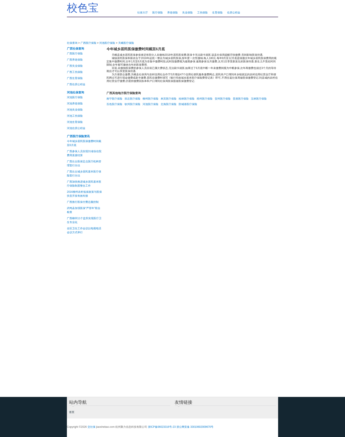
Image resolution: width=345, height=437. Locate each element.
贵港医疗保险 (241, 98)
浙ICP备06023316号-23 (162, 426)
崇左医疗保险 (132, 98)
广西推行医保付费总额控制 (83, 202)
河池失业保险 (75, 109)
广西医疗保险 (88, 42)
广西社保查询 (75, 48)
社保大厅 (142, 12)
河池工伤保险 (75, 115)
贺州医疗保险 (223, 98)
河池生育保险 (75, 122)
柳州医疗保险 (150, 98)
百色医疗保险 (114, 104)
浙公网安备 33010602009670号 (195, 426)
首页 (71, 412)
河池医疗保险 (107, 42)
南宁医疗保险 (114, 98)
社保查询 (72, 42)
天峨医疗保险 (126, 42)
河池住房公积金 (76, 128)
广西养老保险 (75, 59)
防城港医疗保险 (188, 104)
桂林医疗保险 (187, 98)
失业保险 (187, 12)
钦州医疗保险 (132, 104)
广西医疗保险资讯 (78, 136)
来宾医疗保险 (168, 98)
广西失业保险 (75, 65)
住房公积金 (233, 12)
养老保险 (172, 12)
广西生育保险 (75, 78)
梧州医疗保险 (205, 98)
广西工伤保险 (75, 72)
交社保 (91, 426)
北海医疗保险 (168, 104)
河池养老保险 (75, 103)
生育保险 (217, 12)
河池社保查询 (75, 92)
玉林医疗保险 (259, 98)
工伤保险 (202, 12)
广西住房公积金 (76, 84)
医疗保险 (157, 12)
